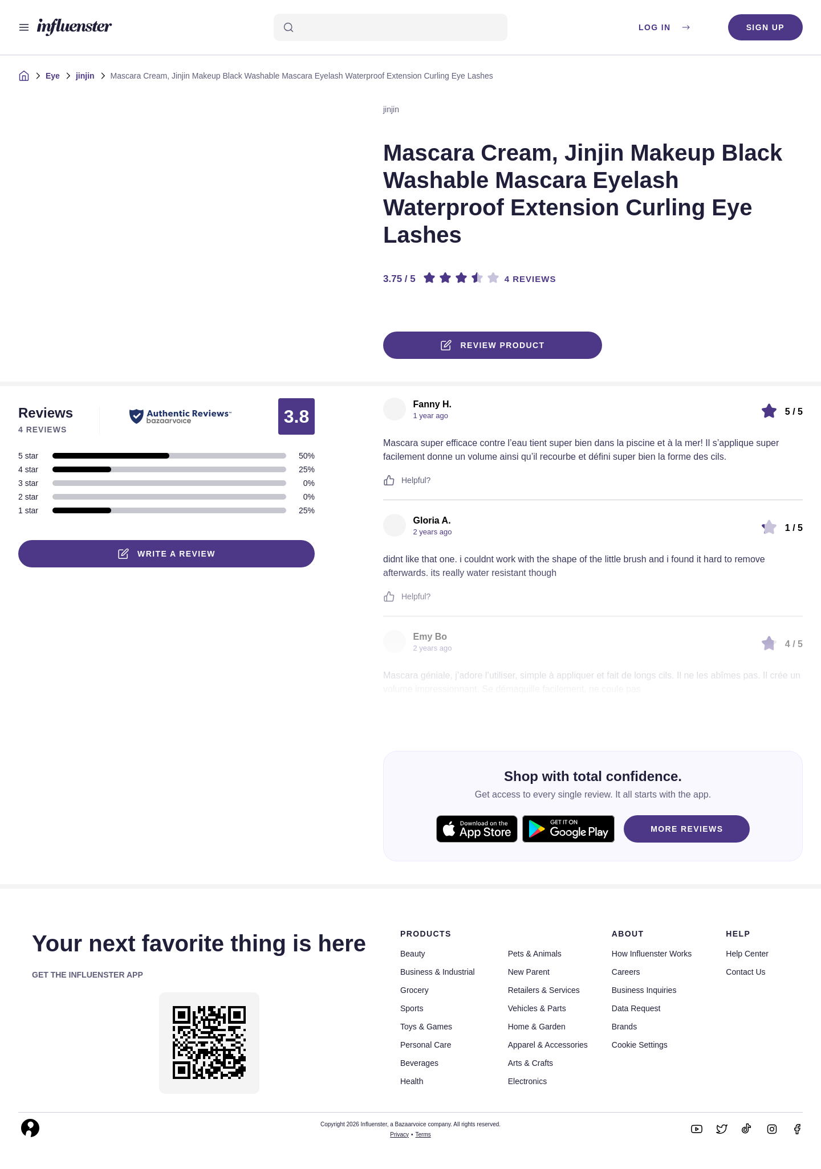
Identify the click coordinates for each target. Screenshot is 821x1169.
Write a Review (166, 553)
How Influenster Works (652, 953)
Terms (423, 1134)
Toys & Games (426, 1026)
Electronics (527, 1081)
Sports (411, 1008)
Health (411, 1081)
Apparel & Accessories (548, 1044)
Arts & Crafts (530, 1063)
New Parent (529, 971)
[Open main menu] (24, 27)
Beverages (419, 1063)
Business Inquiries (644, 990)
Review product (493, 345)
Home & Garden (537, 1026)
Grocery (414, 990)
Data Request (636, 1008)
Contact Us (745, 971)
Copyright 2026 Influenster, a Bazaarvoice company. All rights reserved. (410, 1124)
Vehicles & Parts (537, 1008)
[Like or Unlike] (389, 480)
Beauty (412, 953)
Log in (665, 27)
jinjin (85, 75)
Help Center (747, 953)
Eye (53, 75)
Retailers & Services (544, 990)
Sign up (765, 27)
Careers (626, 971)
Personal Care (426, 1044)
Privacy (399, 1134)
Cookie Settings (640, 1044)
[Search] (390, 27)
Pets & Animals (535, 953)
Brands (624, 1026)
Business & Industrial (437, 971)
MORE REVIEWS (687, 828)
